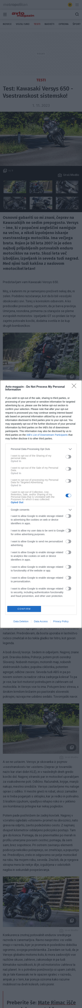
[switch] (68, 457)
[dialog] (41, 504)
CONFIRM (24, 609)
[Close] (75, 387)
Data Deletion (20, 621)
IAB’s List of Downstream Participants (47, 434)
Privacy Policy (61, 621)
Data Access (41, 621)
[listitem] (41, 449)
